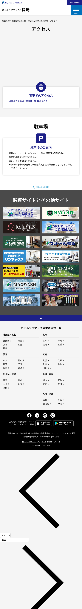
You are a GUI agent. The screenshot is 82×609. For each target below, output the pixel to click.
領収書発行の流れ (48, 433)
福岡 (45, 400)
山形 (20, 344)
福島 (5, 348)
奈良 (60, 364)
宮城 (5, 344)
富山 (20, 380)
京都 (45, 364)
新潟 (5, 380)
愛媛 (45, 384)
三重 (60, 344)
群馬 (20, 368)
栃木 (5, 368)
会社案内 (35, 437)
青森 (20, 341)
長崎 (60, 400)
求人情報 (55, 437)
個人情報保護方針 (23, 433)
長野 (5, 387)
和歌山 (46, 368)
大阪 (45, 360)
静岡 (60, 341)
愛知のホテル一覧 (19, 21)
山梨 (20, 384)
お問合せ (26, 437)
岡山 (45, 380)
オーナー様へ (45, 437)
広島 (60, 380)
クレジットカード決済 (66, 433)
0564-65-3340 (41, 187)
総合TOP (5, 21)
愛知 (45, 344)
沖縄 (60, 404)
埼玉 (5, 364)
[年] (14, 540)
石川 (5, 384)
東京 (5, 360)
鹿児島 (46, 404)
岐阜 (45, 341)
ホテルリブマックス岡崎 (38, 21)
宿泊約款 (36, 433)
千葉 (20, 364)
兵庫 (60, 360)
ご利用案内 (10, 433)
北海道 (6, 341)
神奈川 (21, 360)
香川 (60, 384)
